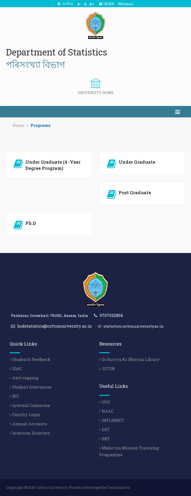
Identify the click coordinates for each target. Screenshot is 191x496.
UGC (104, 401)
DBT (104, 438)
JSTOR (107, 368)
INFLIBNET (111, 420)
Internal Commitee (30, 405)
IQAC (16, 368)
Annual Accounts (28, 423)
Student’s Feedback (30, 359)
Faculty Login (25, 414)
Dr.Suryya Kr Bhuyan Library (129, 359)
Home (18, 125)
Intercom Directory (30, 433)
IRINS (106, 3)
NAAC (106, 411)
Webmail (126, 3)
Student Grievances (30, 387)
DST (104, 429)
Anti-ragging (24, 377)
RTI (14, 396)
